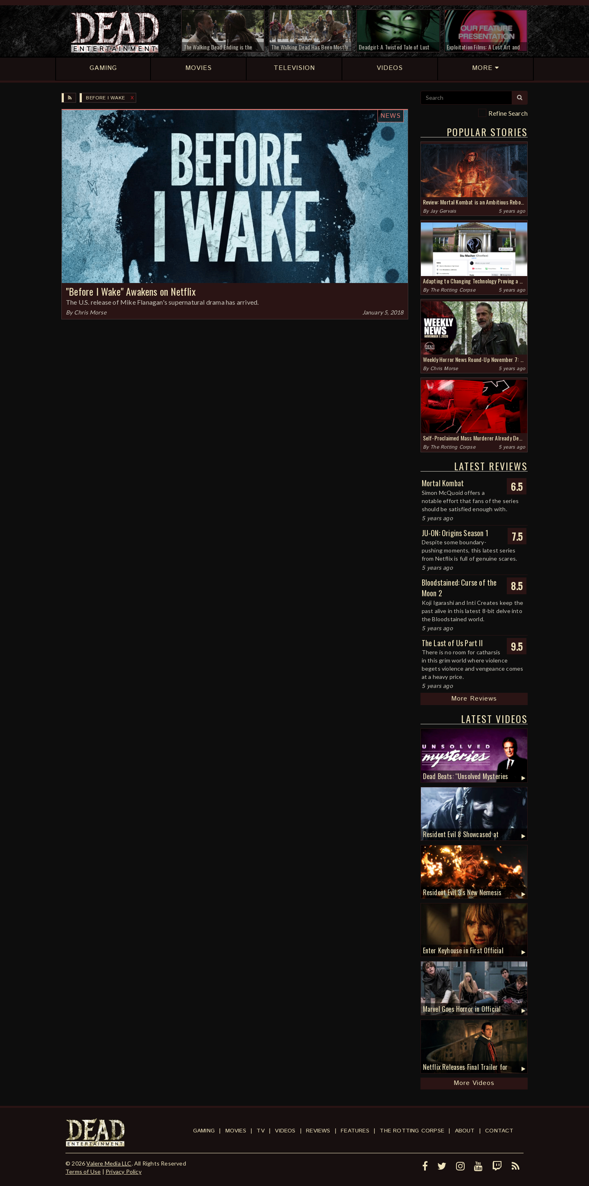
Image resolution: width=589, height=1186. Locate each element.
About (465, 1131)
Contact (499, 1131)
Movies (235, 1131)
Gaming (204, 1131)
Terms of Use (83, 1171)
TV (260, 1131)
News (390, 116)
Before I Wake (105, 97)
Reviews (318, 1131)
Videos (285, 1131)
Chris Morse (90, 312)
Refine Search (508, 113)
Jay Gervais (443, 211)
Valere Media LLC (108, 1163)
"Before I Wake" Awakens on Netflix (131, 291)
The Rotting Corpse (452, 290)
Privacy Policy (124, 1171)
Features (355, 1131)
